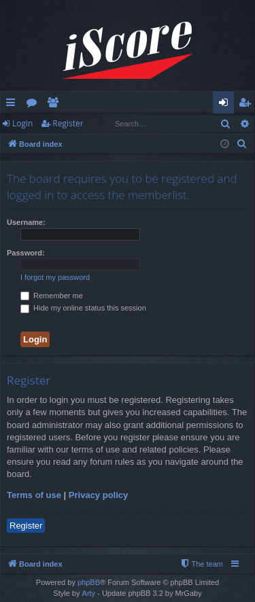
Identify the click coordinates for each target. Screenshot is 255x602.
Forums (34, 104)
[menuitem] (242, 144)
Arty (89, 593)
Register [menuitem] (247, 104)
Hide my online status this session (83, 308)
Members (55, 104)
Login (22, 123)
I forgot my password (55, 277)
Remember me (51, 295)
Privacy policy (98, 495)
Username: (26, 222)
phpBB (89, 582)
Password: (26, 253)
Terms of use (34, 495)
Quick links (13, 104)
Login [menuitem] (226, 104)
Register (67, 123)
